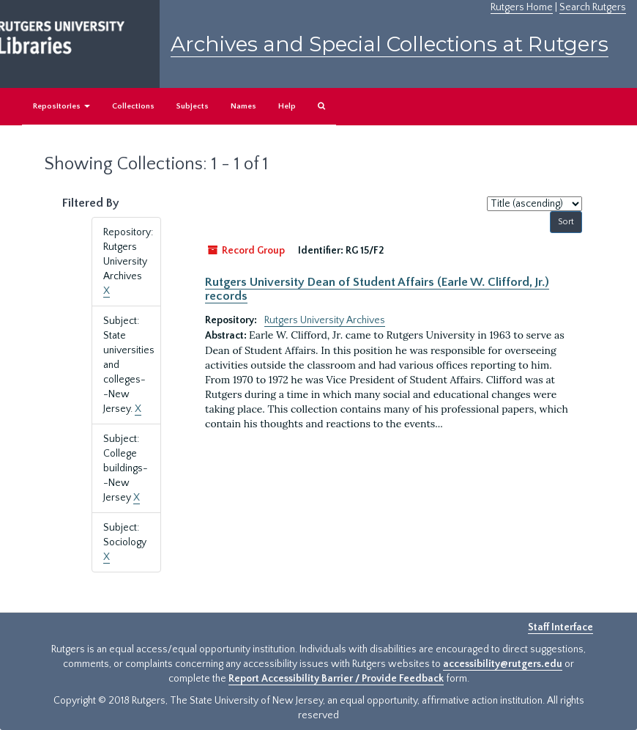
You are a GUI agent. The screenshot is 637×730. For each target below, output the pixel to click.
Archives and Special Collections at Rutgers (389, 44)
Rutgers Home (522, 7)
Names (243, 106)
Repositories (61, 106)
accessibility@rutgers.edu (502, 664)
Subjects (192, 106)
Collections (133, 106)
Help (287, 106)
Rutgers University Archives (324, 320)
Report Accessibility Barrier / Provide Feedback (336, 679)
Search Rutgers (592, 7)
